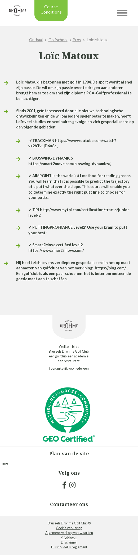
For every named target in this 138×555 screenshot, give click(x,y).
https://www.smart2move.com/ (56, 250)
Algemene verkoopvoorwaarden (69, 533)
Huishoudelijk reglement (69, 547)
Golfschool (58, 39)
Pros (77, 39)
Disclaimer (69, 542)
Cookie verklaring (69, 528)
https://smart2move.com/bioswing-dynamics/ (69, 163)
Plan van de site (69, 453)
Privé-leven (69, 538)
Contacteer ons (69, 504)
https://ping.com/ (110, 268)
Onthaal (36, 39)
